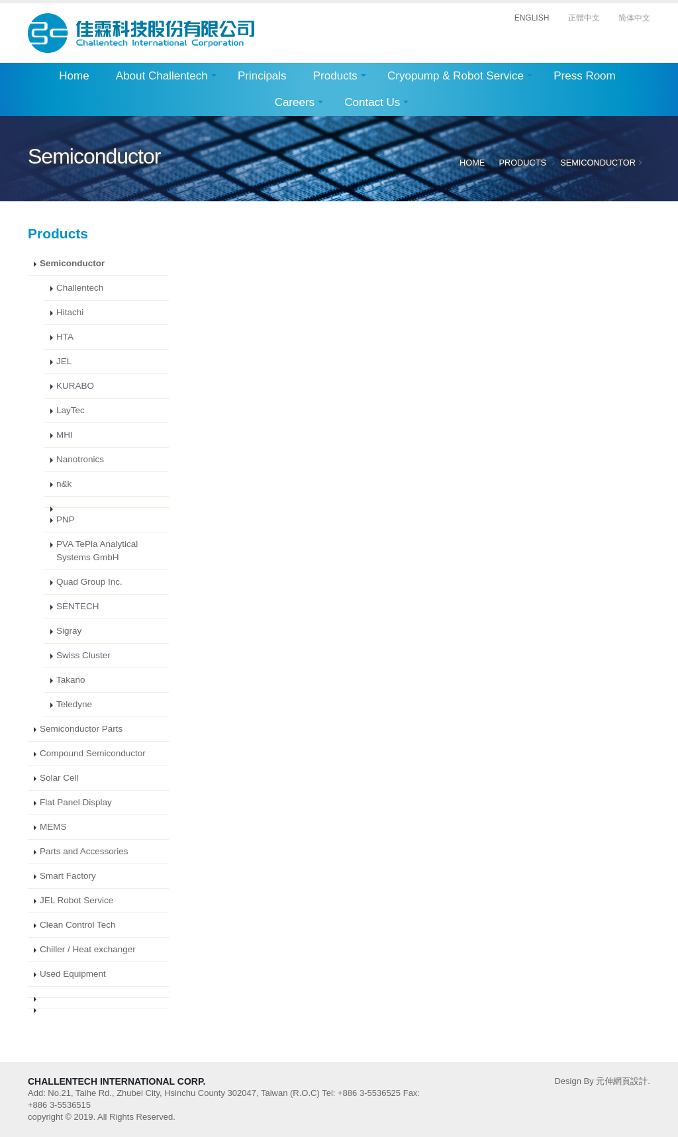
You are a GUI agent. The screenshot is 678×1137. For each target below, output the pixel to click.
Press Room (585, 76)
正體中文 (584, 18)
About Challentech (162, 76)
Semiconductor (598, 163)
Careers (295, 102)
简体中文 (634, 18)
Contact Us (372, 102)
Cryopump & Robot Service (455, 76)
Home (74, 76)
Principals (262, 76)
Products (335, 76)
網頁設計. (631, 1081)
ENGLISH (532, 18)
